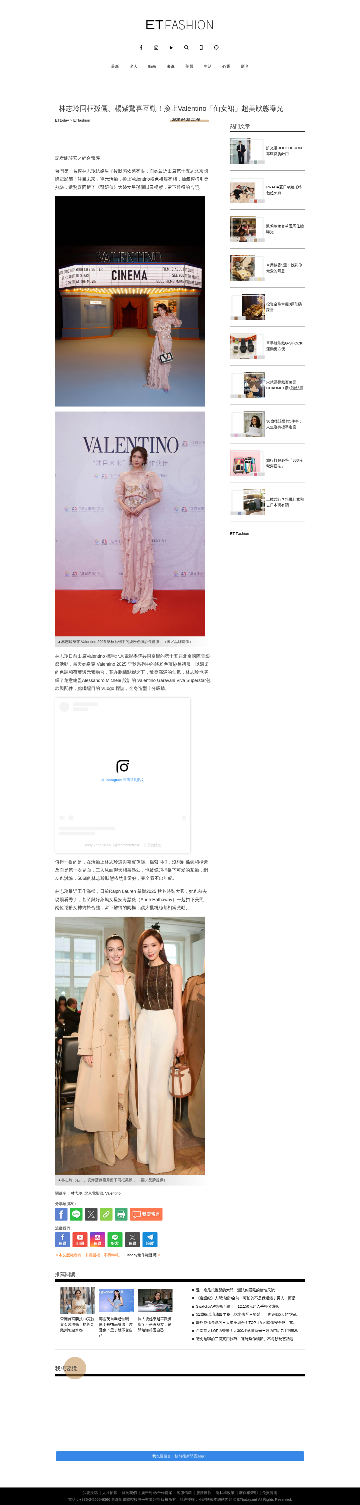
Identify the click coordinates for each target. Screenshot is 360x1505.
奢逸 (171, 66)
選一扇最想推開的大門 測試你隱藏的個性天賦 (235, 1290)
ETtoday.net (247, 1499)
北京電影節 (93, 1193)
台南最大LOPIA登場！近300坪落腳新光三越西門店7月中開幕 (247, 1330)
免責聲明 (269, 1492)
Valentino (112, 1193)
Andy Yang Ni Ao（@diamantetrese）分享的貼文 (122, 845)
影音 (245, 66)
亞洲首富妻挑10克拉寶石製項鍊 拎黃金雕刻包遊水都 (77, 1324)
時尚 (152, 66)
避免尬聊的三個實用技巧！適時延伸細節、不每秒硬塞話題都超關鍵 (248, 1339)
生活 (208, 66)
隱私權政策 (225, 1492)
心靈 (226, 66)
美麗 (189, 66)
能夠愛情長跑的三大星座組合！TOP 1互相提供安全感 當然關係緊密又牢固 (248, 1322)
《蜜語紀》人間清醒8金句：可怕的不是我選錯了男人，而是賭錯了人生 (248, 1298)
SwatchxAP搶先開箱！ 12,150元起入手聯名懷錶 (237, 1306)
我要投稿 (90, 1492)
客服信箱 (184, 1492)
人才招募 (109, 1492)
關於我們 (129, 1492)
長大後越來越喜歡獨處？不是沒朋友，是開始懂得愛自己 (155, 1324)
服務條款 (203, 1492)
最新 (115, 66)
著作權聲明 (248, 1492)
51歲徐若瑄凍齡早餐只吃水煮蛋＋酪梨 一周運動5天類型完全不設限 (248, 1314)
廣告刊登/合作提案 (156, 1492)
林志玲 (76, 1193)
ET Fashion (179, 25)
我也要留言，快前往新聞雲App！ (180, 1456)
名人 (134, 66)
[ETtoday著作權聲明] (139, 1255)
